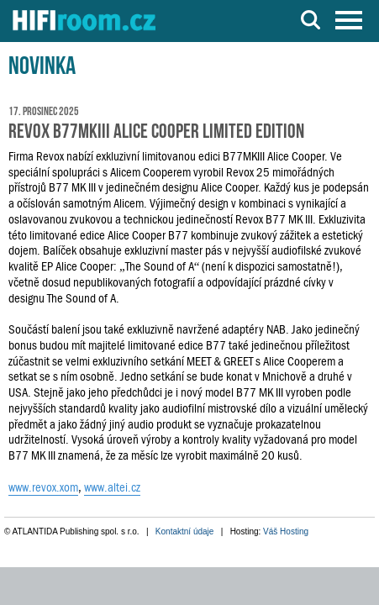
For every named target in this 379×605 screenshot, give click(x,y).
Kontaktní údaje (184, 531)
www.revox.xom (43, 487)
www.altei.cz (112, 487)
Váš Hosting (285, 531)
